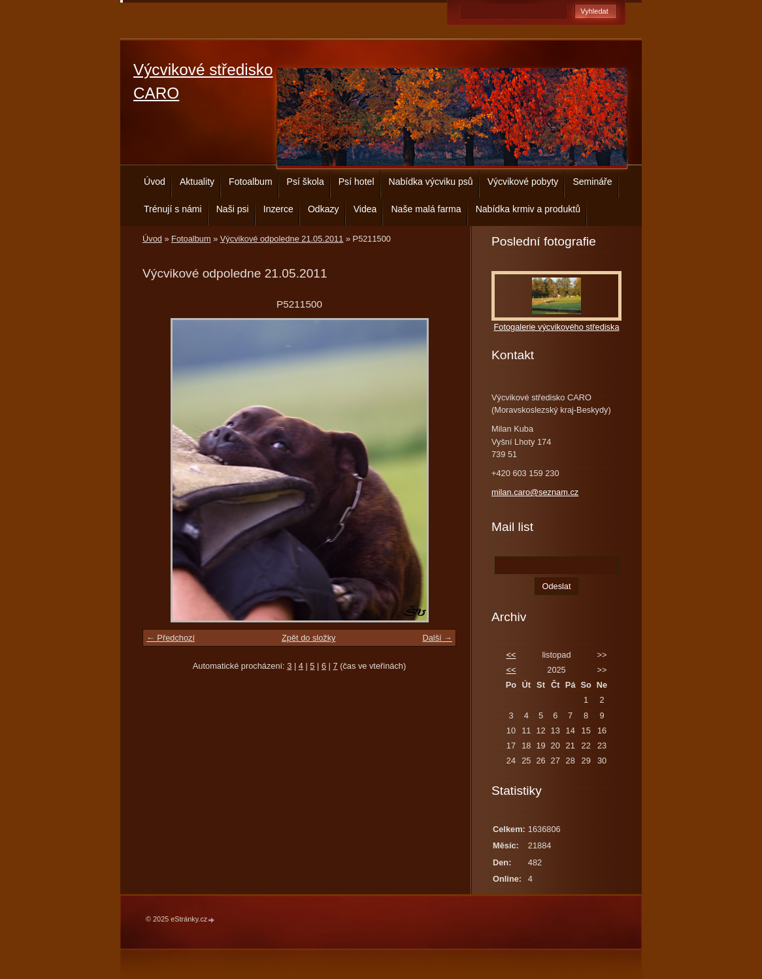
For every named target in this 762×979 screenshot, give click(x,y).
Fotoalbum (251, 181)
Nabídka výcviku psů (431, 181)
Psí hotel (356, 181)
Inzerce (278, 209)
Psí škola (305, 181)
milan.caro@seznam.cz (534, 492)
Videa (365, 209)
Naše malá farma (426, 209)
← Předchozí (170, 638)
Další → (437, 638)
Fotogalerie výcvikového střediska (556, 327)
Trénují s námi (173, 209)
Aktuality (197, 181)
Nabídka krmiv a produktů (528, 209)
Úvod (154, 181)
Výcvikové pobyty (523, 181)
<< (511, 655)
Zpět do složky (309, 638)
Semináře (592, 181)
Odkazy (323, 209)
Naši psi (232, 209)
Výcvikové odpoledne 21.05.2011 (282, 239)
